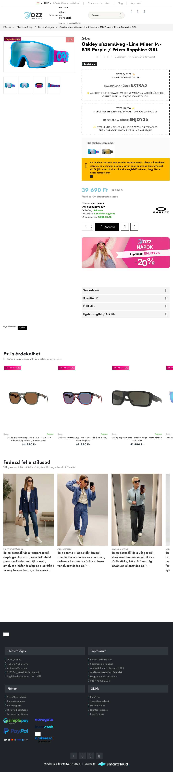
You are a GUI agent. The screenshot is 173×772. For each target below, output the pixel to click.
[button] (107, 227)
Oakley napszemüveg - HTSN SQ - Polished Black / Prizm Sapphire (83, 439)
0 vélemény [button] (120, 57)
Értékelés (89, 306)
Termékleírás (91, 290)
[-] (91, 229)
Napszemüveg (24, 27)
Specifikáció (90, 298)
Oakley (6, 434)
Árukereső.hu (44, 742)
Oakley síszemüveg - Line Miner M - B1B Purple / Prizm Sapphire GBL (98, 27)
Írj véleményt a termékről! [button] (142, 57)
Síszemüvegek (46, 27)
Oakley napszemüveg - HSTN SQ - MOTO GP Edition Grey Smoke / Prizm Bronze (29, 439)
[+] (91, 225)
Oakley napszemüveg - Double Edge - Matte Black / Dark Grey (137, 439)
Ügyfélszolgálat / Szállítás (99, 314)
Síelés (22, 327)
